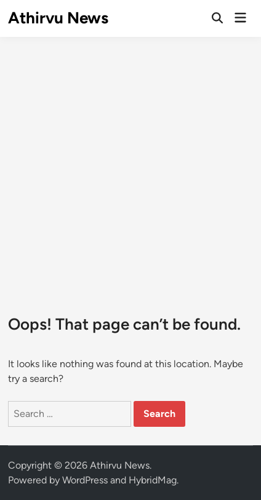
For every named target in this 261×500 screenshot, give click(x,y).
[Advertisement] (130, 166)
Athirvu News (58, 18)
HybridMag (153, 480)
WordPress (85, 480)
